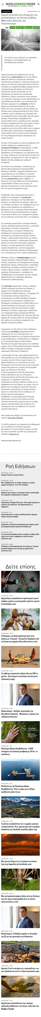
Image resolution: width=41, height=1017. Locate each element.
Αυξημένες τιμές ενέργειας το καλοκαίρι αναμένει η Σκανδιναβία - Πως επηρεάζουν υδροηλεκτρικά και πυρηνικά (20, 494)
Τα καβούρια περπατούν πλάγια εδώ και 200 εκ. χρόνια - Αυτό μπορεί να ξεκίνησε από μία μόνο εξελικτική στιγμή (19, 676)
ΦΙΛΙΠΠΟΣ (36, 27)
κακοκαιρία (29, 27)
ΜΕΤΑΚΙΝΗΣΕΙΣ (20, 27)
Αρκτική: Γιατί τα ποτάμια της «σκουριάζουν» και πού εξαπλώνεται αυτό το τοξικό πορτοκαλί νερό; (20, 970)
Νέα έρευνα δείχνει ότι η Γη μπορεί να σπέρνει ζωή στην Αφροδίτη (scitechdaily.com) (19, 863)
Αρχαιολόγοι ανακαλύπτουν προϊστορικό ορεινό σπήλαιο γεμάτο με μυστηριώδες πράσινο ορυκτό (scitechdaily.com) (20, 525)
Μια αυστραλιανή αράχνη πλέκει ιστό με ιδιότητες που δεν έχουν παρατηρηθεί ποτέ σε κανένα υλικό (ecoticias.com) (20, 899)
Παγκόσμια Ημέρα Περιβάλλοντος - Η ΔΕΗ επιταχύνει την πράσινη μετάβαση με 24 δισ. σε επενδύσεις (19, 751)
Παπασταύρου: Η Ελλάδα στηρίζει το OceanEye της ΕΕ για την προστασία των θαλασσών (19, 935)
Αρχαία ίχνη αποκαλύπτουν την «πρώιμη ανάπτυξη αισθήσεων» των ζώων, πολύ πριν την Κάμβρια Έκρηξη (20, 1006)
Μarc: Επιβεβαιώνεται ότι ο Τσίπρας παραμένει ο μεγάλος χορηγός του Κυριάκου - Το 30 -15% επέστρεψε (18, 484)
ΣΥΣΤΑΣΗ (12, 27)
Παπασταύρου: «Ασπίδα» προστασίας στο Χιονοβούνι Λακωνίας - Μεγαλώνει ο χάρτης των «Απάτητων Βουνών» (20, 714)
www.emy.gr (14, 434)
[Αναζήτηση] (38, 4)
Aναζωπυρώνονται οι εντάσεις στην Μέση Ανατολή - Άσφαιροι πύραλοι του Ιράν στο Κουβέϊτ (19, 516)
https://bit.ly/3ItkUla (15, 418)
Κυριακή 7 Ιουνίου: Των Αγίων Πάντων (12, 475)
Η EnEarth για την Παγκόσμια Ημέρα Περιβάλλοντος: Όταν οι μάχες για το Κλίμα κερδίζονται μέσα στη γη (18, 789)
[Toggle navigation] (3, 4)
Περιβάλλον (6, 11)
